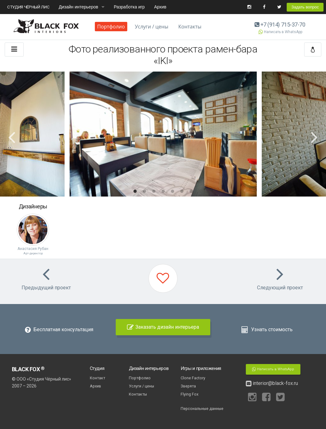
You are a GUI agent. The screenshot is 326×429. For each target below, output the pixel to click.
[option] (163, 134)
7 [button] (191, 191)
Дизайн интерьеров (78, 6)
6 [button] (182, 191)
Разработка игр (129, 6)
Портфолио (111, 26)
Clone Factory (193, 378)
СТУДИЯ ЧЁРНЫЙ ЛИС (28, 6)
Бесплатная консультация (59, 329)
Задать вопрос (305, 7)
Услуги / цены (151, 26)
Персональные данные (202, 408)
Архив (160, 6)
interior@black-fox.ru (272, 383)
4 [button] (163, 191)
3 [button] (154, 191)
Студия (97, 368)
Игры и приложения (201, 368)
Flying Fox (189, 394)
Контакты (190, 26)
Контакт (97, 378)
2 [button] (144, 191)
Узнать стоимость (266, 329)
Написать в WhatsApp (280, 32)
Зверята (188, 386)
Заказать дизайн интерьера (163, 327)
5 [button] (172, 191)
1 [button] (135, 191)
